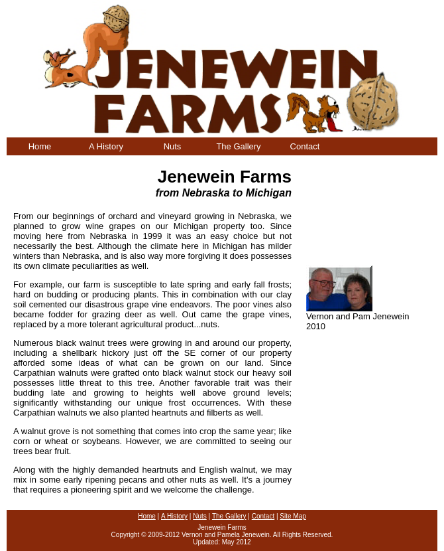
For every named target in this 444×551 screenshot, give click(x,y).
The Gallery (238, 146)
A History (106, 146)
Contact (305, 146)
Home (40, 146)
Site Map (292, 516)
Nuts (173, 146)
